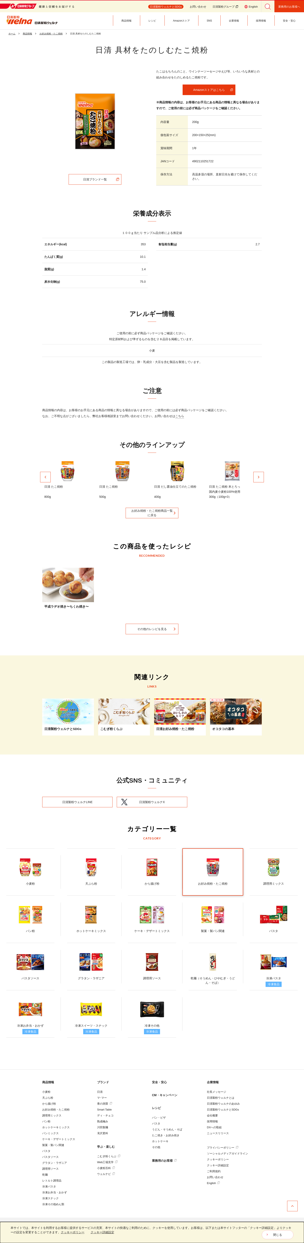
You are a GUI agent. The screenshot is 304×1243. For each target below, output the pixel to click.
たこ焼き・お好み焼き (165, 1135)
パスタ (46, 1151)
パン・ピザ (159, 1117)
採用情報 (212, 1121)
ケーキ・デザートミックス (58, 1139)
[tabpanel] (95, 121)
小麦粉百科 (106, 1168)
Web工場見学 (107, 1162)
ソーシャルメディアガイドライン (227, 1153)
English (213, 1183)
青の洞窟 (104, 1103)
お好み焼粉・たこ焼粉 (56, 1109)
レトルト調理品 (51, 1180)
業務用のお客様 (164, 1160)
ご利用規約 (214, 1171)
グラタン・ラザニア (54, 1162)
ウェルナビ (106, 1174)
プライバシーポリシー (222, 1147)
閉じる (277, 1234)
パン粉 (46, 1121)
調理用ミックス (51, 1115)
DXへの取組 (214, 1127)
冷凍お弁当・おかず (54, 1192)
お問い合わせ (198, 6)
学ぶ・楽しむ (106, 1146)
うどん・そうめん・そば (167, 1129)
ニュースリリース (218, 1133)
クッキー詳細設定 (218, 1165)
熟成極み (102, 1121)
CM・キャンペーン (164, 1095)
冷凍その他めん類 (53, 1204)
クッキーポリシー (218, 1159)
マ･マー (102, 1097)
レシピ (156, 1108)
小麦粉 (46, 1091)
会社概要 (212, 1115)
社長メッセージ (216, 1091)
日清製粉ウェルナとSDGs (223, 1109)
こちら (179, 416)
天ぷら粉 (47, 1097)
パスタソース (50, 1156)
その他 (156, 1147)
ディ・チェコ (105, 1115)
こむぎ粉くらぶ (108, 1156)
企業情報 (213, 1082)
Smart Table (104, 1109)
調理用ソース (50, 1168)
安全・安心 (159, 1082)
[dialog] (152, 1232)
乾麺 (45, 1174)
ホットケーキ (160, 1141)
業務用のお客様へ (289, 6)
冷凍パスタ (49, 1186)
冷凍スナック (50, 1198)
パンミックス (50, 1133)
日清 (100, 1091)
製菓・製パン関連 (53, 1145)
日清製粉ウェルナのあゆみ (223, 1103)
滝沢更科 (102, 1133)
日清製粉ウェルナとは (220, 1097)
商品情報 (48, 1082)
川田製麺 (102, 1127)
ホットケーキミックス (56, 1127)
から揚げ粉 (49, 1103)
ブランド (103, 1082)
